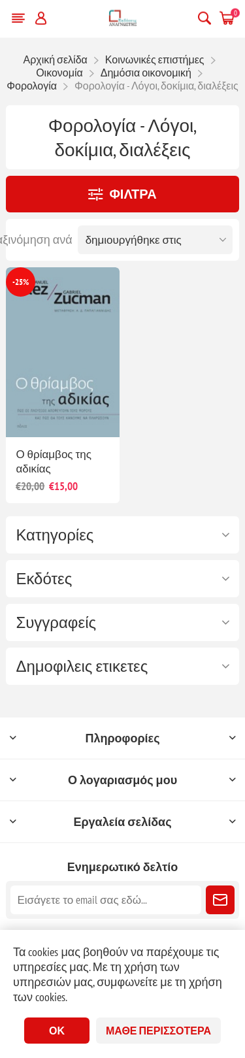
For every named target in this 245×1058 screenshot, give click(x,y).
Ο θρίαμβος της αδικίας (53, 461)
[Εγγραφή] (105, 899)
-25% (20, 282)
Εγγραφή (220, 899)
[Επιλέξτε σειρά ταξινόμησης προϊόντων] (155, 239)
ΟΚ (57, 1030)
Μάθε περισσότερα (158, 1030)
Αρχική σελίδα (55, 59)
